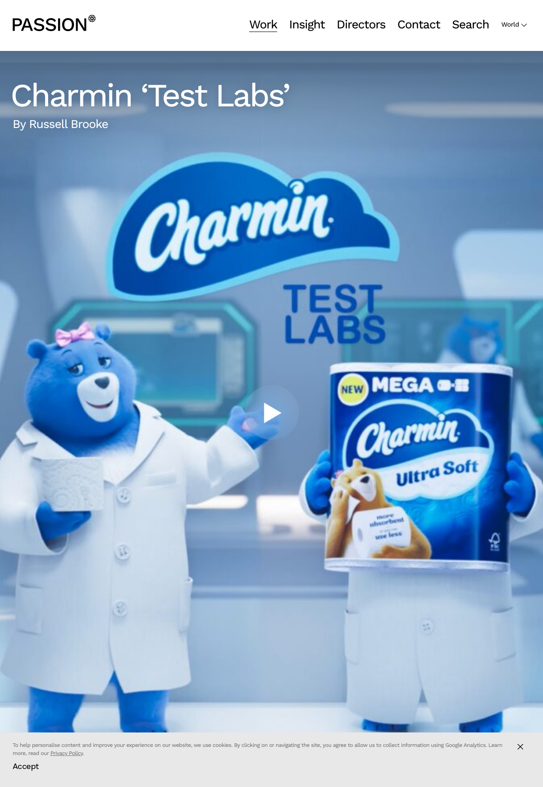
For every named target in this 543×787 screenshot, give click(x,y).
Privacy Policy (66, 753)
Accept (26, 766)
